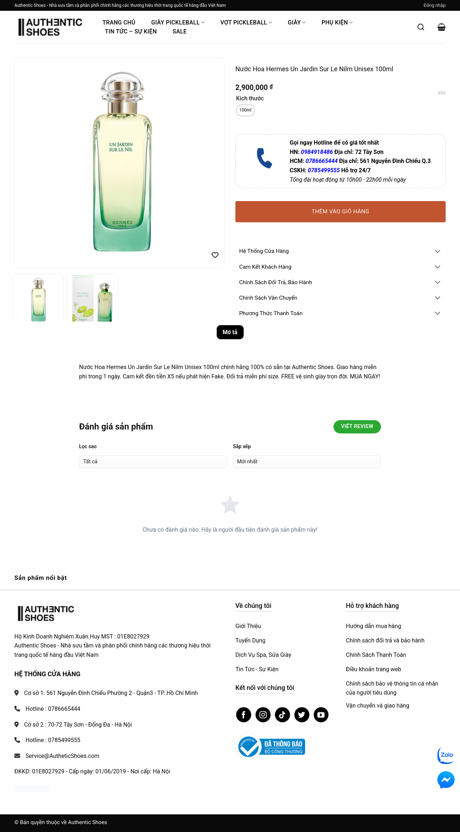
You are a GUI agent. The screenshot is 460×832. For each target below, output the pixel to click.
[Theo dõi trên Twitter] (301, 714)
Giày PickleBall (177, 22)
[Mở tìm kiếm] (421, 27)
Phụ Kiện (337, 22)
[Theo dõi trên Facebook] (243, 714)
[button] (435, 5)
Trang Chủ (118, 22)
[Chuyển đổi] (438, 252)
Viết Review (357, 426)
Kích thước (250, 99)
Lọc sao (88, 446)
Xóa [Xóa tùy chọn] (442, 93)
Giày (297, 22)
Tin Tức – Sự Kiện (131, 31)
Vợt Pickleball (246, 22)
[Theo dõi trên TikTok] (282, 714)
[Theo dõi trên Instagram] (263, 714)
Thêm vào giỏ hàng (340, 211)
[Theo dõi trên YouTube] (321, 714)
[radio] (245, 110)
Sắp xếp (242, 446)
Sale (179, 31)
